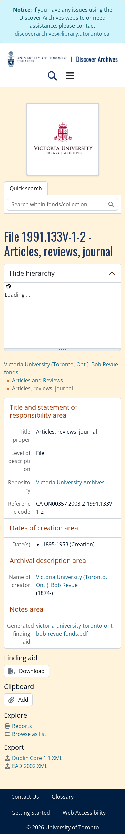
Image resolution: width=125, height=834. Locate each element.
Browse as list (25, 734)
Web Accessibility (84, 812)
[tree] (62, 316)
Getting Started (30, 812)
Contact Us (25, 796)
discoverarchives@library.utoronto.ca (62, 33)
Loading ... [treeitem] (17, 294)
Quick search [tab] (26, 188)
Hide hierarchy (32, 273)
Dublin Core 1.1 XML (33, 758)
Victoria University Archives (70, 482)
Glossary (63, 796)
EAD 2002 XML (25, 766)
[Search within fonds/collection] (55, 204)
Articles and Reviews (37, 380)
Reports (18, 726)
